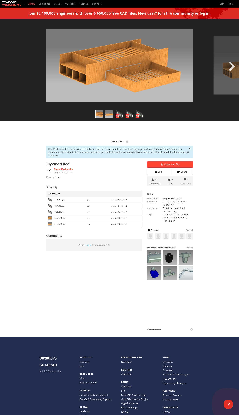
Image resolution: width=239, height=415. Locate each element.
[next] (231, 66)
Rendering (168, 204)
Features (167, 366)
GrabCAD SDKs (170, 399)
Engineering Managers (174, 383)
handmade (183, 214)
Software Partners (172, 395)
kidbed (166, 220)
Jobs (82, 366)
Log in (230, 3)
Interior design (170, 211)
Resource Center (88, 382)
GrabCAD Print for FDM (133, 394)
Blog (82, 378)
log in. (205, 13)
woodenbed (169, 217)
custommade (169, 214)
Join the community (176, 13)
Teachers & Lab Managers (176, 374)
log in (88, 245)
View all (189, 230)
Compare (167, 370)
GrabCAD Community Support (95, 399)
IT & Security (169, 378)
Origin (124, 411)
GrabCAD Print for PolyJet (134, 399)
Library (166, 411)
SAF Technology (129, 407)
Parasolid (180, 201)
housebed (181, 217)
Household (179, 208)
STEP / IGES (168, 201)
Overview (126, 361)
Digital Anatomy (129, 403)
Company (85, 361)
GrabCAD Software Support (94, 394)
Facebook (85, 411)
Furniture (168, 208)
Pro (123, 390)
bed (173, 220)
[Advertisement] (119, 131)
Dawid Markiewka (63, 169)
